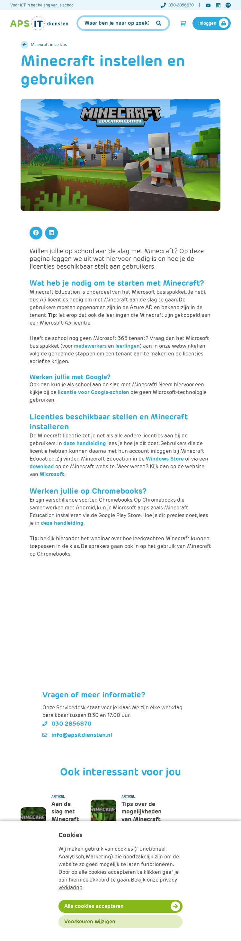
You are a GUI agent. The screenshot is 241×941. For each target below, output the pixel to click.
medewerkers (90, 346)
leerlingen (127, 346)
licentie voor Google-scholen (93, 392)
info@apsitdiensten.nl (81, 735)
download (42, 466)
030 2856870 (71, 723)
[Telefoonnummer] (180, 5)
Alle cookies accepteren (94, 906)
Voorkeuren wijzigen (89, 921)
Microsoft (52, 474)
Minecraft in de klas (49, 44)
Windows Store (165, 458)
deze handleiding (84, 443)
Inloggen (207, 23)
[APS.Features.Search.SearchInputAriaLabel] (123, 23)
